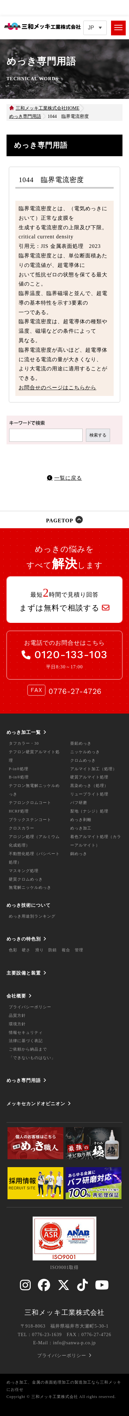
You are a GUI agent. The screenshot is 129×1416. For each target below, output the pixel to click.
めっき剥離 (80, 819)
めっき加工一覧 (24, 732)
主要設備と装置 (24, 973)
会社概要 (16, 995)
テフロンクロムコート (30, 802)
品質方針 (17, 1015)
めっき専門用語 (24, 1080)
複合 (66, 950)
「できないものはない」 (32, 1057)
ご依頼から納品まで (28, 1049)
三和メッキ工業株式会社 (64, 1312)
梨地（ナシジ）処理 (89, 811)
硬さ (26, 950)
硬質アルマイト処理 (89, 777)
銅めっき (78, 853)
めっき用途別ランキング (32, 916)
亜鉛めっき (80, 743)
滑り (39, 950)
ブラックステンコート (30, 819)
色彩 (13, 950)
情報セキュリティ (26, 1032)
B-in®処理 (19, 777)
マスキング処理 (24, 870)
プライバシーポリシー (30, 1007)
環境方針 (17, 1024)
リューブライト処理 (89, 794)
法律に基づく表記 (26, 1040)
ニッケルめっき (85, 752)
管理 (79, 950)
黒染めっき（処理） (89, 785)
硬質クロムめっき (26, 879)
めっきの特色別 (24, 938)
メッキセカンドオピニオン (36, 1103)
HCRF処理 (19, 811)
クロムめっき (83, 760)
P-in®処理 (18, 769)
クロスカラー (21, 828)
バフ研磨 (78, 802)
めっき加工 (80, 828)
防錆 (52, 950)
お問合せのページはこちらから (57, 387)
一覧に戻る (68, 478)
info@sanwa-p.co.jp (74, 1342)
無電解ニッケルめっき (30, 887)
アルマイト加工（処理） (93, 769)
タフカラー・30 (24, 743)
